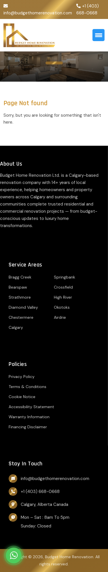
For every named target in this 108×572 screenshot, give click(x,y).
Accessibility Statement (31, 406)
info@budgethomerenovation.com (37, 13)
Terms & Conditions (27, 386)
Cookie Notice (22, 396)
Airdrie (60, 317)
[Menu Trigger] (98, 35)
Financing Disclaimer (28, 426)
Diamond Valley (23, 307)
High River (63, 297)
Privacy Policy (22, 376)
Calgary (16, 327)
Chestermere (21, 317)
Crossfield (63, 287)
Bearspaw (18, 287)
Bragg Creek (20, 277)
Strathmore (20, 297)
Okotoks (62, 307)
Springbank (64, 277)
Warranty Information (29, 416)
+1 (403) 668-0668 (40, 491)
